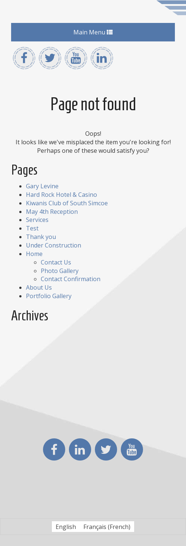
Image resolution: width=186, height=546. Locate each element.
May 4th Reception (52, 212)
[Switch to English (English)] (66, 526)
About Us (39, 287)
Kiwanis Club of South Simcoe (67, 203)
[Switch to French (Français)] (107, 526)
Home (34, 254)
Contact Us (56, 262)
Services (37, 220)
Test (32, 228)
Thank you (41, 237)
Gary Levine (42, 186)
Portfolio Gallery (49, 296)
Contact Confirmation (70, 279)
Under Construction (53, 245)
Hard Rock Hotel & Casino (61, 195)
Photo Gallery (60, 271)
